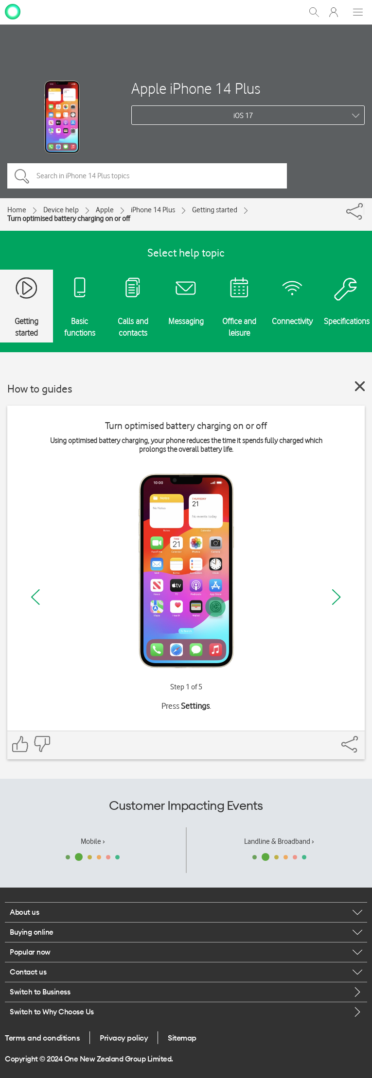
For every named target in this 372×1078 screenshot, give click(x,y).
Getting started (214, 209)
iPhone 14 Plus (153, 209)
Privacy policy (124, 1038)
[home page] (12, 11)
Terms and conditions (42, 1038)
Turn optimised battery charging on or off (68, 218)
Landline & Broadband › (279, 841)
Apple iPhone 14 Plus (195, 88)
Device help (61, 209)
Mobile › (93, 841)
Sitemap (182, 1038)
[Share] (364, 209)
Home (16, 209)
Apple (105, 209)
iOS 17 (243, 115)
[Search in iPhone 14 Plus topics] (147, 175)
